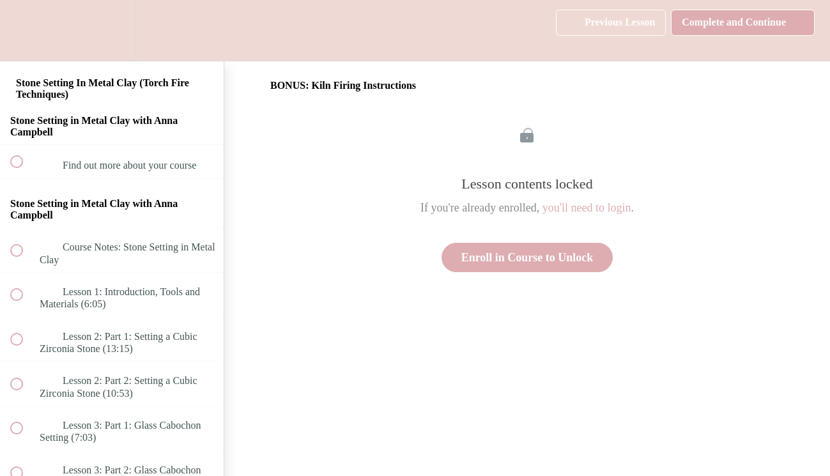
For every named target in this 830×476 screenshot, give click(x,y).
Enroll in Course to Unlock (527, 257)
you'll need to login (586, 207)
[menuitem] (111, 30)
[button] (23, 30)
